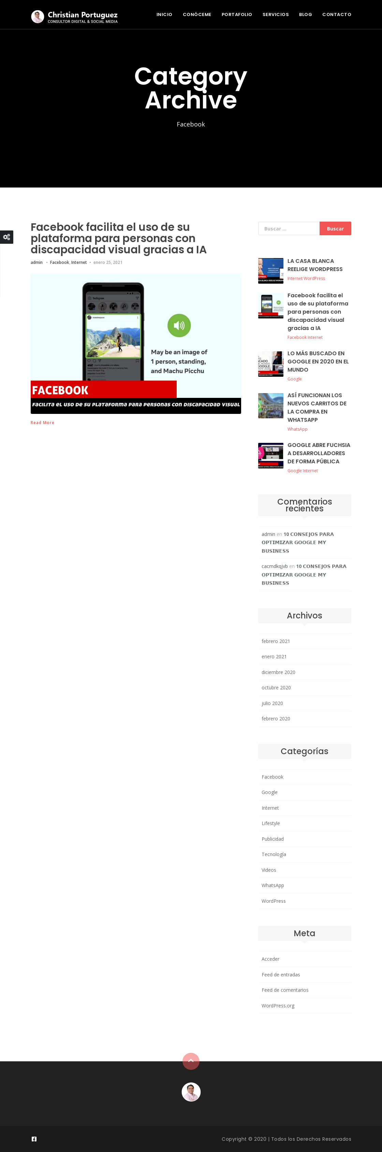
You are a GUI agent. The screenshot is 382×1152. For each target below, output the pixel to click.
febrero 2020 (276, 718)
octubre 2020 (276, 687)
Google (295, 379)
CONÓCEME (197, 14)
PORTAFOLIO (237, 14)
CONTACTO (336, 14)
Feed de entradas (281, 974)
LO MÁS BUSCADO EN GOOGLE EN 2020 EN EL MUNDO (318, 361)
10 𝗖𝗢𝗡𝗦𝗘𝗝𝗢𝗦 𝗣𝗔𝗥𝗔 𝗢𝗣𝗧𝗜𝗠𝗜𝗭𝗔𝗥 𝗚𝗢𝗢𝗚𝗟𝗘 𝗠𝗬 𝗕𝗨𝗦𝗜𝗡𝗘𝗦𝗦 (298, 542)
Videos (269, 870)
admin (37, 262)
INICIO (165, 14)
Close (6, 237)
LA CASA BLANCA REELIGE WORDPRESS (315, 265)
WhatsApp (298, 429)
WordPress (314, 278)
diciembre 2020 (278, 672)
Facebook (59, 262)
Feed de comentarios (285, 990)
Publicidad (273, 839)
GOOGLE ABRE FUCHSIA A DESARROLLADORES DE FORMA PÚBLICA (319, 453)
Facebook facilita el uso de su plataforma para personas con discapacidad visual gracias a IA (123, 237)
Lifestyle (271, 823)
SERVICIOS (276, 14)
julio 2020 (272, 703)
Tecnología (274, 854)
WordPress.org (278, 1005)
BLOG (305, 14)
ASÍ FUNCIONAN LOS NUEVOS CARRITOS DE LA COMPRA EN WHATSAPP (317, 407)
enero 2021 (274, 656)
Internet (79, 262)
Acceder (270, 959)
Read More (43, 422)
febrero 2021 (276, 641)
